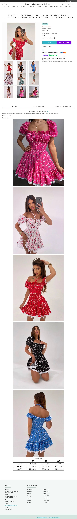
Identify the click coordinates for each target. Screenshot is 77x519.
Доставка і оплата (42, 6)
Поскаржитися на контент (41, 517)
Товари (14, 6)
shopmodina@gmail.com (11, 505)
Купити (49, 42)
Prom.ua (46, 516)
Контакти (31, 6)
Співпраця (68, 6)
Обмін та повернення (56, 6)
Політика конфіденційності (54, 517)
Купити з (64, 42)
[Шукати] (2, 4)
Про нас (23, 6)
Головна (6, 6)
